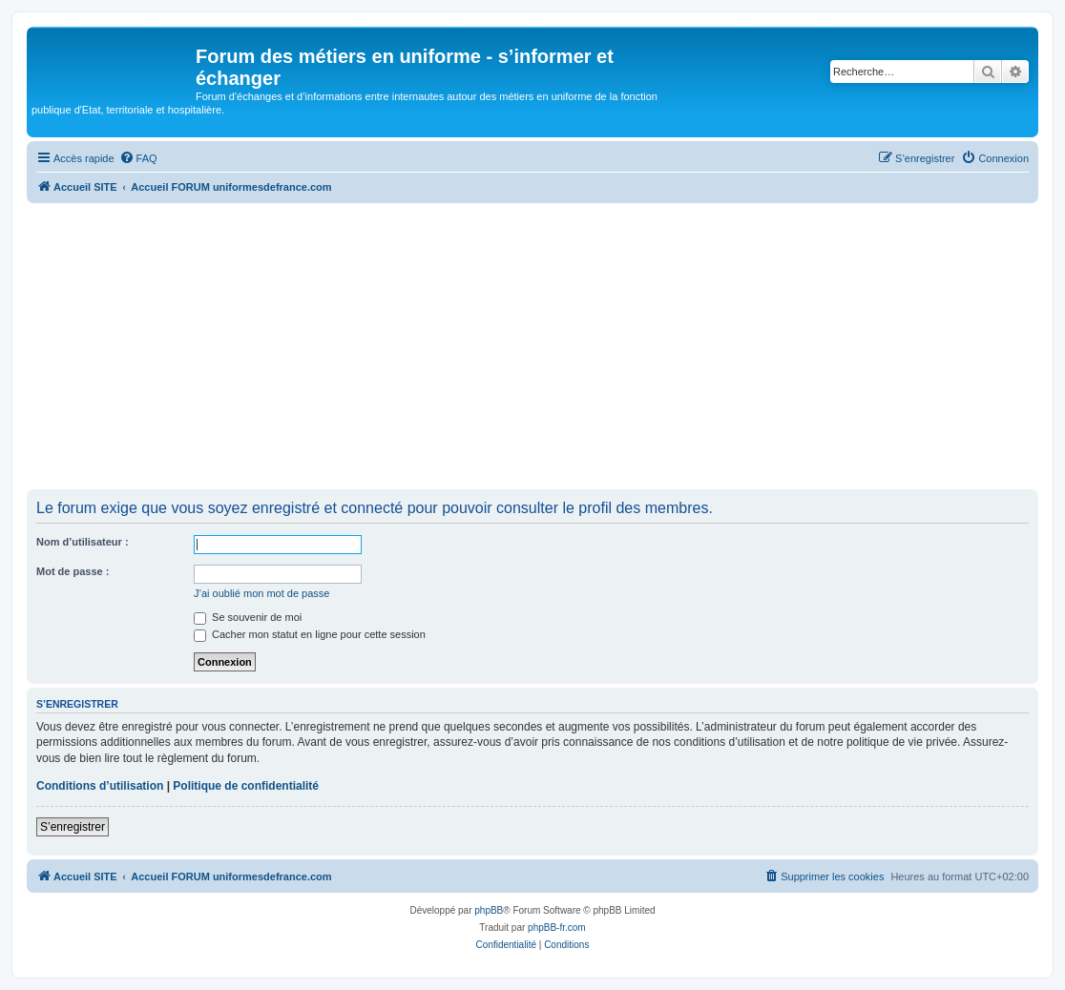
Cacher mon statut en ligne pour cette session (310, 634)
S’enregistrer (72, 827)
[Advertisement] (532, 346)
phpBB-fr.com (557, 927)
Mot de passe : (72, 571)
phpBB (488, 910)
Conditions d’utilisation (99, 786)
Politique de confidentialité (246, 786)
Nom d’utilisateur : (82, 541)
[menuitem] (138, 158)
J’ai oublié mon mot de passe (261, 593)
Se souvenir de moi (248, 617)
